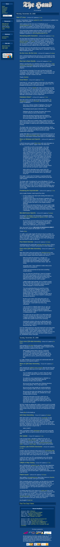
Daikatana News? (25, 97)
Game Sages (32, 444)
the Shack (31, 345)
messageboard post (32, 477)
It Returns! (32, 511)
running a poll (23, 42)
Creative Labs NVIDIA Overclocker (31, 446)
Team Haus (5, 47)
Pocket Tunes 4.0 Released (39, 523)
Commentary (5, 36)
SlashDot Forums (46, 252)
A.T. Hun (40, 17)
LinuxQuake (44, 417)
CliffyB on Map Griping (27, 462)
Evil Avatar (36, 101)
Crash (32, 41)
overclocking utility (49, 450)
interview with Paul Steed (43, 244)
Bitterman (22, 41)
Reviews (4, 38)
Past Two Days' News (27, 503)
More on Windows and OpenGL (30, 139)
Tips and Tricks (32, 440)
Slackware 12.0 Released (34, 513)
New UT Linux (21, 17)
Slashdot (26, 77)
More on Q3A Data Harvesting (29, 363)
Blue (25, 412)
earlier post (44, 490)
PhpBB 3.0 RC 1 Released (35, 515)
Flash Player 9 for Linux (36, 520)
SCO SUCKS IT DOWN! (36, 512)
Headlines (4, 9)
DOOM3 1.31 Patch (35, 516)
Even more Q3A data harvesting (30, 248)
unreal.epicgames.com (25, 25)
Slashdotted (37, 430)
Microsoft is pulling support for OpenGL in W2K (36, 217)
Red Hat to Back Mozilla (28, 61)
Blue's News (38, 143)
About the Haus (6, 46)
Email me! (29, 500)
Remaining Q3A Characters (29, 36)
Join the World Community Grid (38, 519)
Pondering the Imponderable (29, 190)
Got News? (5, 13)
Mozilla (34, 87)
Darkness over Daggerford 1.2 (39, 521)
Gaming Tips (5, 25)
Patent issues (24, 474)
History (4, 11)
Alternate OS (5, 23)
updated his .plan (38, 20)
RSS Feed (4, 7)
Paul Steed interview (26, 242)
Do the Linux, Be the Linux (28, 53)
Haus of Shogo (6, 27)
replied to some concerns (36, 367)
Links (3, 29)
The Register (29, 215)
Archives (4, 10)
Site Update (23, 436)
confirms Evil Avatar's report (32, 135)
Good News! (24, 80)
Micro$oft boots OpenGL (28, 213)
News (3, 6)
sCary (25, 231)
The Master (52, 53)
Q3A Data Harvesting (27, 415)
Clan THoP (5, 48)
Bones (27, 41)
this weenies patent (25, 496)
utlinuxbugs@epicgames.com (40, 33)
